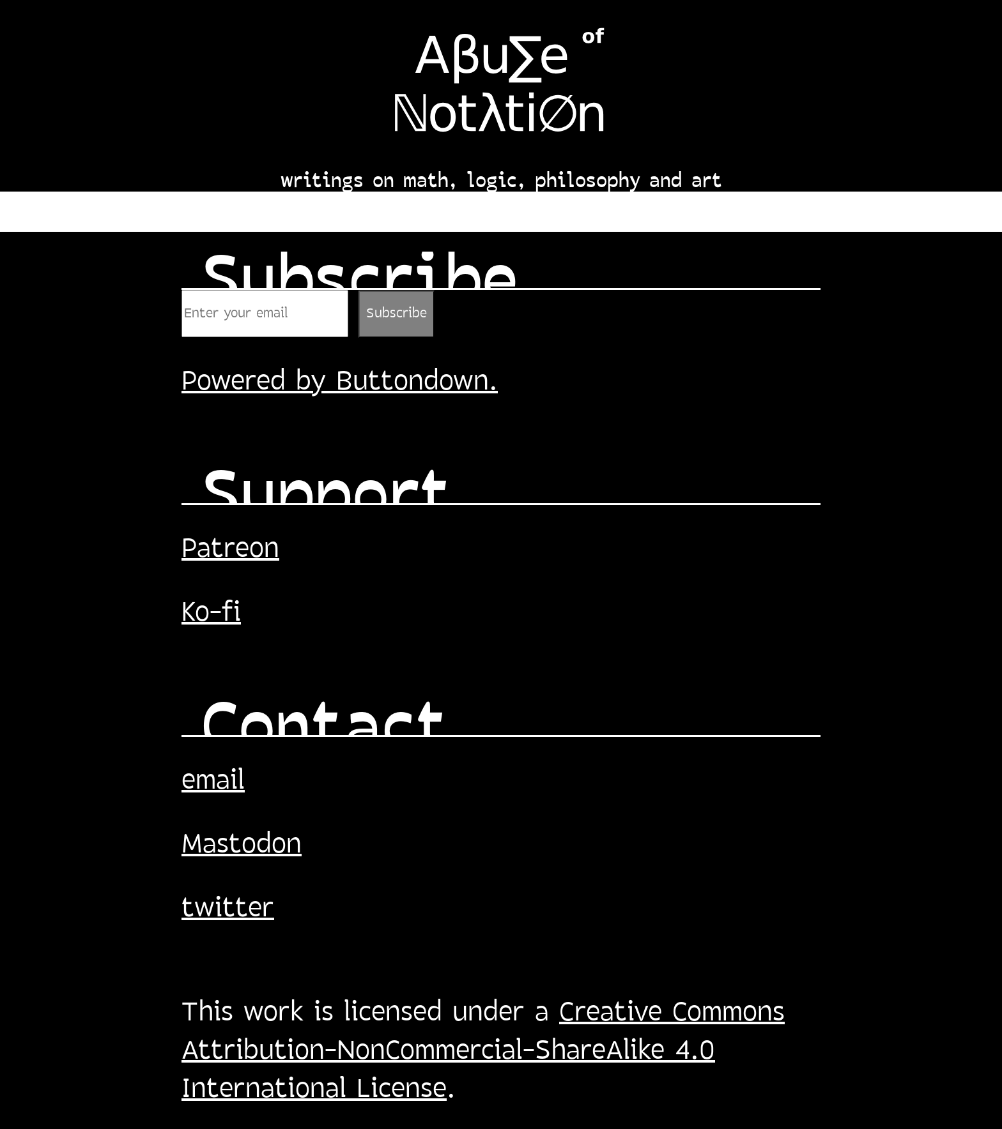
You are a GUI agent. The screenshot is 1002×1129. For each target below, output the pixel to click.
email (213, 782)
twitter (227, 909)
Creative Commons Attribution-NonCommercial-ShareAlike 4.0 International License (483, 1051)
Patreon (230, 550)
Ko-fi (211, 614)
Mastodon (241, 845)
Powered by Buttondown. (339, 382)
